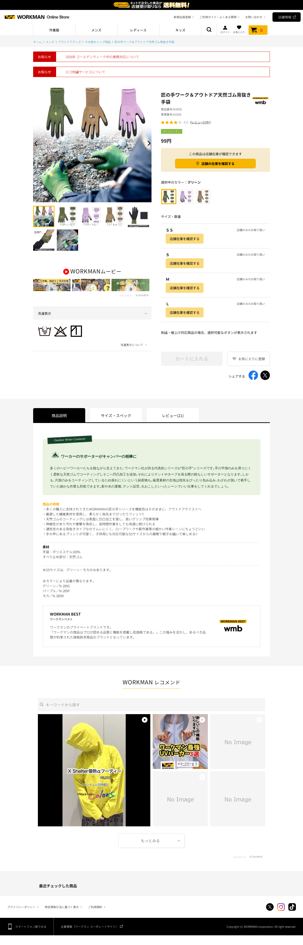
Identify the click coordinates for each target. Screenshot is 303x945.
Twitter (270, 907)
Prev (36, 143)
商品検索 (209, 30)
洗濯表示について (131, 361)
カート (258, 30)
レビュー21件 (200, 122)
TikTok (292, 907)
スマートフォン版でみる (30, 926)
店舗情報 (284, 17)
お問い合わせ (253, 17)
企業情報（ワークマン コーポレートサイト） (89, 926)
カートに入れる (191, 358)
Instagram (281, 907)
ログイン (225, 29)
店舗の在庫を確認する (218, 163)
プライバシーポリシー (21, 907)
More (151, 840)
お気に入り (239, 29)
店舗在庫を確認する (185, 238)
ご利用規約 (95, 907)
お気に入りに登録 (251, 358)
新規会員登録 (182, 17)
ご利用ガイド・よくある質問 (218, 17)
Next (148, 143)
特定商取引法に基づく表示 (62, 907)
